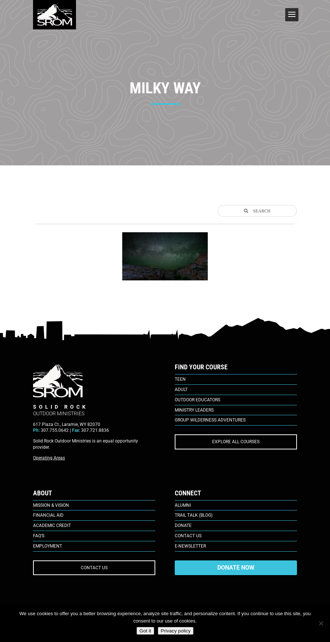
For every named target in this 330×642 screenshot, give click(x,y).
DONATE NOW (235, 567)
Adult (181, 389)
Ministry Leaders (194, 410)
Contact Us (188, 535)
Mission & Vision (51, 505)
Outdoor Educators (197, 399)
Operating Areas (49, 457)
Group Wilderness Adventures (210, 420)
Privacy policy (176, 631)
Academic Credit (52, 525)
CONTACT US (94, 567)
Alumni (183, 505)
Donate (183, 525)
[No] (320, 623)
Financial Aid (48, 515)
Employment (47, 546)
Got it (145, 631)
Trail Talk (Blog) (194, 515)
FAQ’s (38, 535)
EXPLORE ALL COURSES (236, 441)
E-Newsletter (190, 546)
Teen (180, 379)
